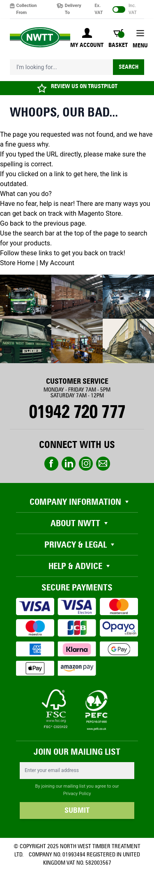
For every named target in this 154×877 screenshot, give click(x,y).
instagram (86, 464)
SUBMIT (77, 810)
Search (128, 66)
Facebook (51, 464)
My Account (56, 263)
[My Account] (86, 38)
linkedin (69, 464)
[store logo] (40, 37)
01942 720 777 (77, 412)
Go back (12, 223)
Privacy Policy (77, 793)
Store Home (17, 263)
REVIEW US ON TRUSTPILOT (84, 86)
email (103, 464)
